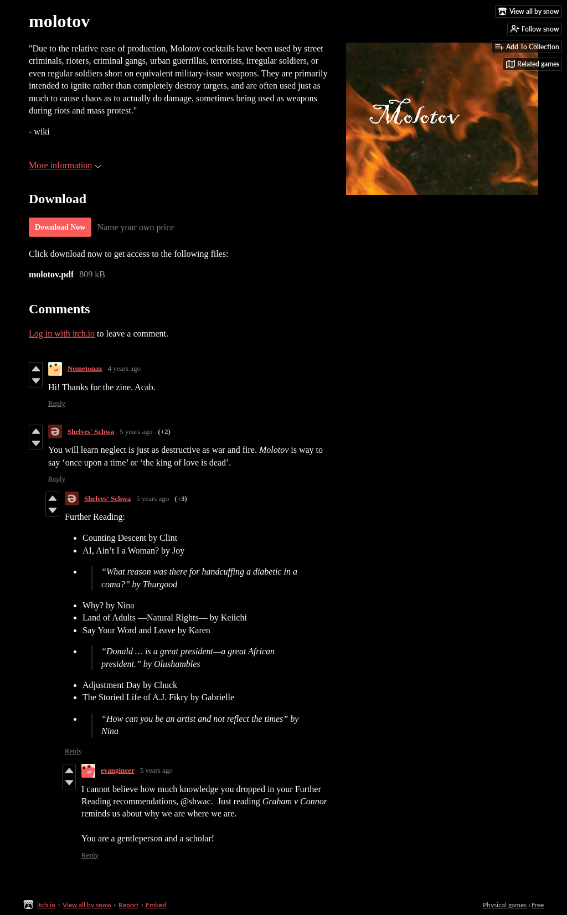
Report (128, 905)
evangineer (118, 770)
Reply (56, 403)
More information (65, 165)
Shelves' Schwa (91, 431)
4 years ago (124, 368)
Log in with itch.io (62, 333)
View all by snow (87, 905)
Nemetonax (85, 368)
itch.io (46, 905)
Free (538, 905)
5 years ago (136, 431)
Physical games (505, 905)
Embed (156, 905)
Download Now (60, 227)
